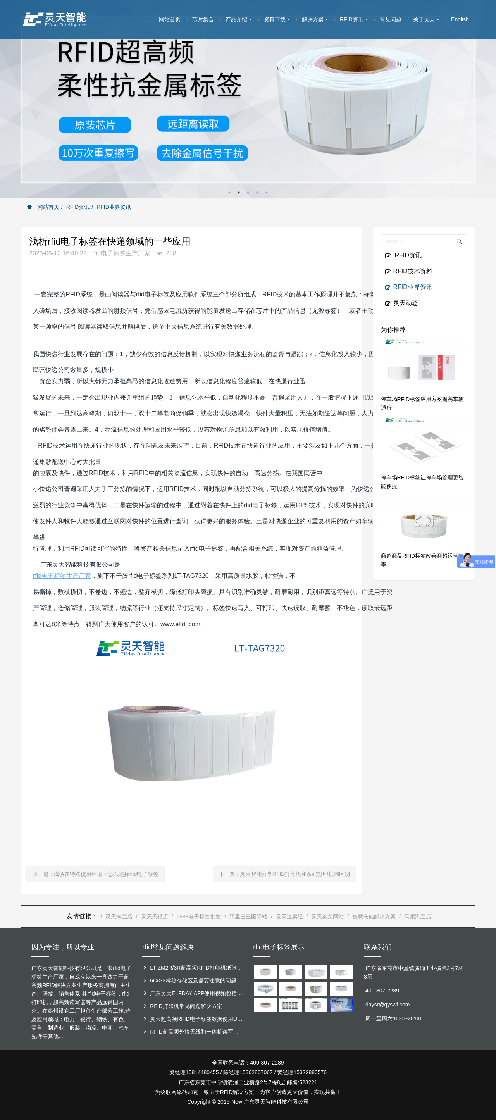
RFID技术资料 (408, 271)
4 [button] (257, 192)
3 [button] (248, 192)
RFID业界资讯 (113, 207)
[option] (248, 99)
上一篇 (95, 874)
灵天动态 (401, 303)
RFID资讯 (78, 207)
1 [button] (229, 192)
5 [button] (266, 192)
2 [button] (239, 192)
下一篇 (284, 874)
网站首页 (43, 207)
